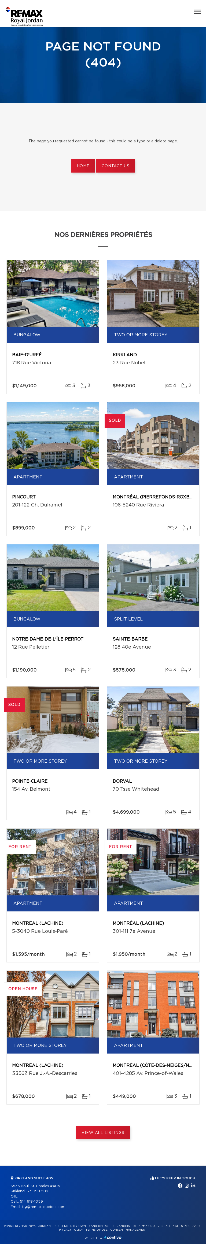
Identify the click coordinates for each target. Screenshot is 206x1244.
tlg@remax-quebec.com (43, 1207)
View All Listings (103, 1133)
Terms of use (97, 1230)
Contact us (115, 166)
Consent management (128, 1230)
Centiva (113, 1237)
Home (83, 166)
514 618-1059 (31, 1201)
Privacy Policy (71, 1230)
